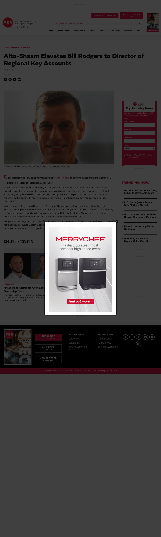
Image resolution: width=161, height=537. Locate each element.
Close (116, 221)
